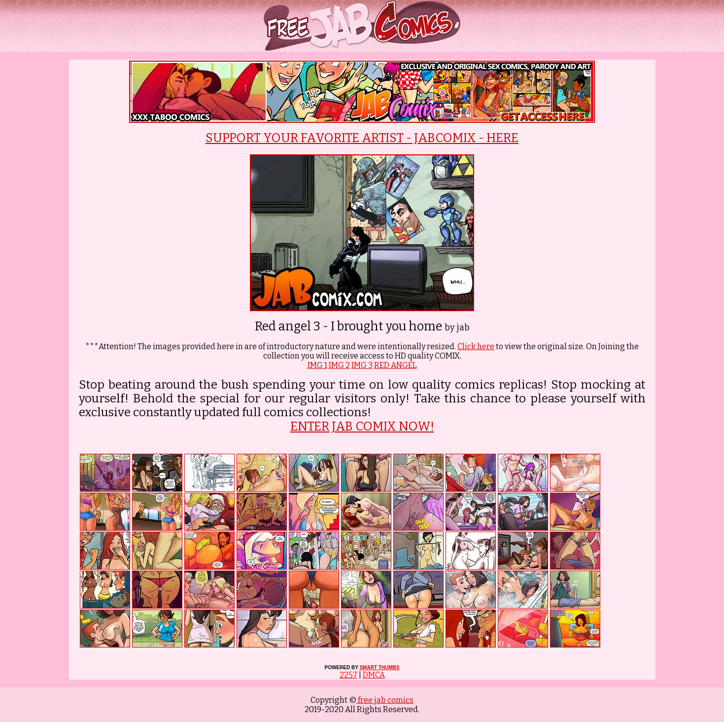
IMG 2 (339, 365)
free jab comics (385, 700)
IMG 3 (362, 365)
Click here (475, 346)
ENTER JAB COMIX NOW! (362, 426)
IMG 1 (317, 365)
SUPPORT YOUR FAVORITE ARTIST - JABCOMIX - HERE (362, 138)
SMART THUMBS (379, 667)
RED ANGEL (395, 365)
